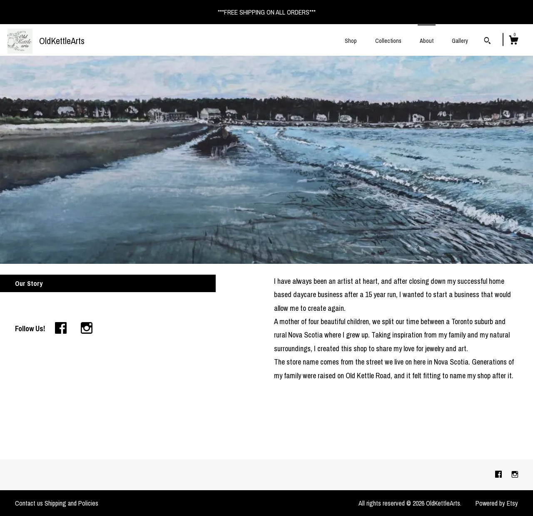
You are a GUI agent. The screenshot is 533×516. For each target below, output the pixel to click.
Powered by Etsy (497, 503)
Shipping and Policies (71, 503)
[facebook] (499, 474)
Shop (351, 41)
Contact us (29, 503)
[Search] (487, 41)
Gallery (460, 41)
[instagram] (515, 474)
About (426, 41)
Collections (388, 41)
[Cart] (513, 41)
